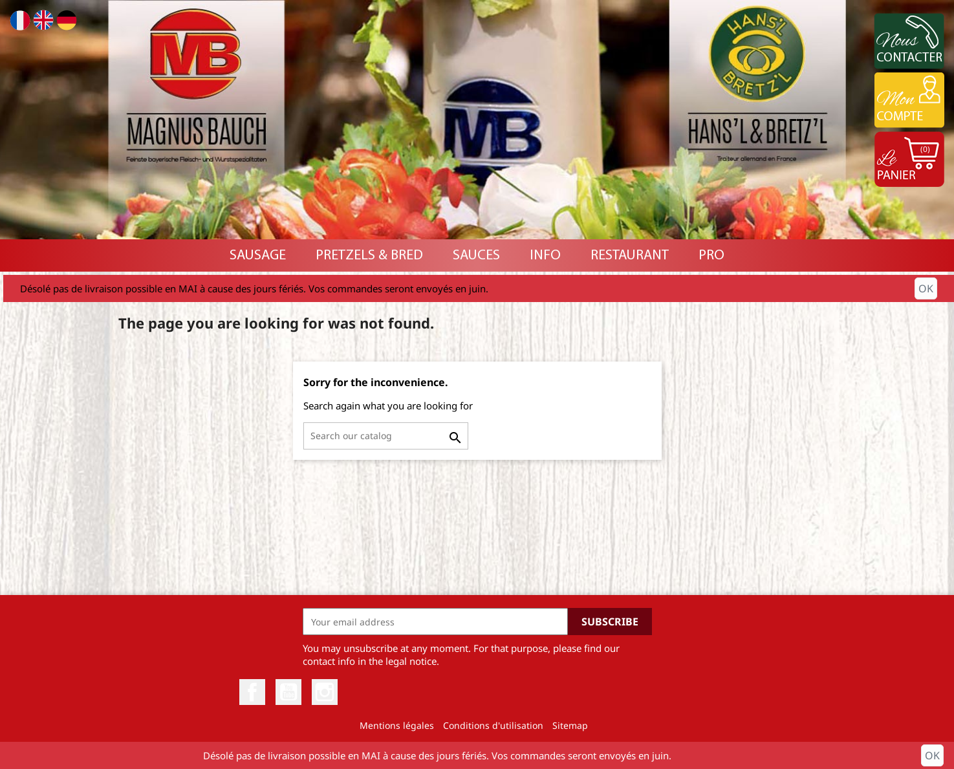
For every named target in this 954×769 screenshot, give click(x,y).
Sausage (258, 255)
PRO (711, 255)
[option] (477, 119)
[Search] (385, 435)
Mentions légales (397, 725)
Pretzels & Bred (369, 255)
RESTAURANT (630, 255)
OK (925, 288)
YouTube (288, 692)
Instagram (325, 692)
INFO (545, 255)
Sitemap (570, 725)
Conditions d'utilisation (493, 725)
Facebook (252, 692)
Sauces (476, 255)
